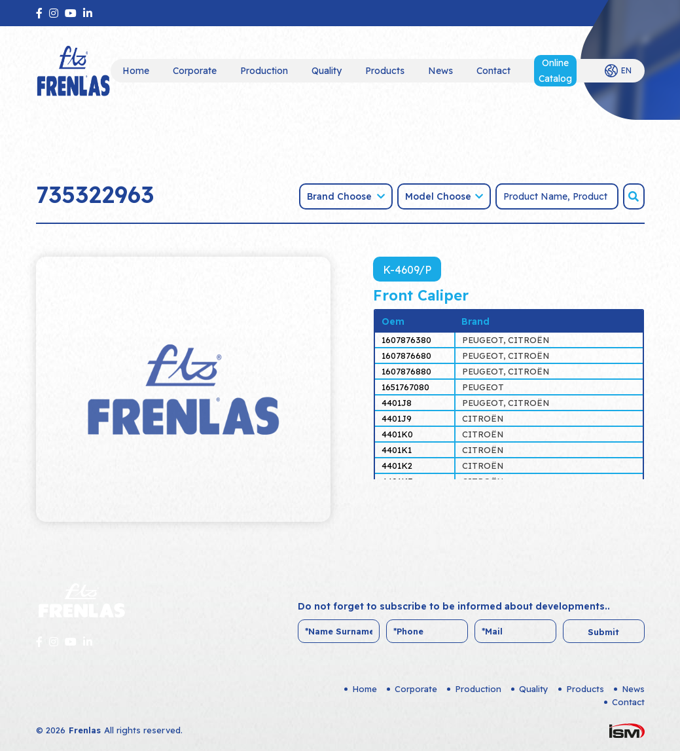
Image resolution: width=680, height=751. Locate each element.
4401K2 (397, 465)
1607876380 (406, 340)
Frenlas (85, 730)
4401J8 (397, 402)
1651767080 (405, 387)
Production (264, 71)
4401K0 (397, 434)
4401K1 (397, 450)
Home (135, 71)
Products (384, 71)
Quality (327, 71)
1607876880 (406, 371)
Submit (603, 632)
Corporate (195, 71)
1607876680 (406, 355)
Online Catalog (555, 70)
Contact (493, 71)
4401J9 (397, 418)
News (440, 71)
